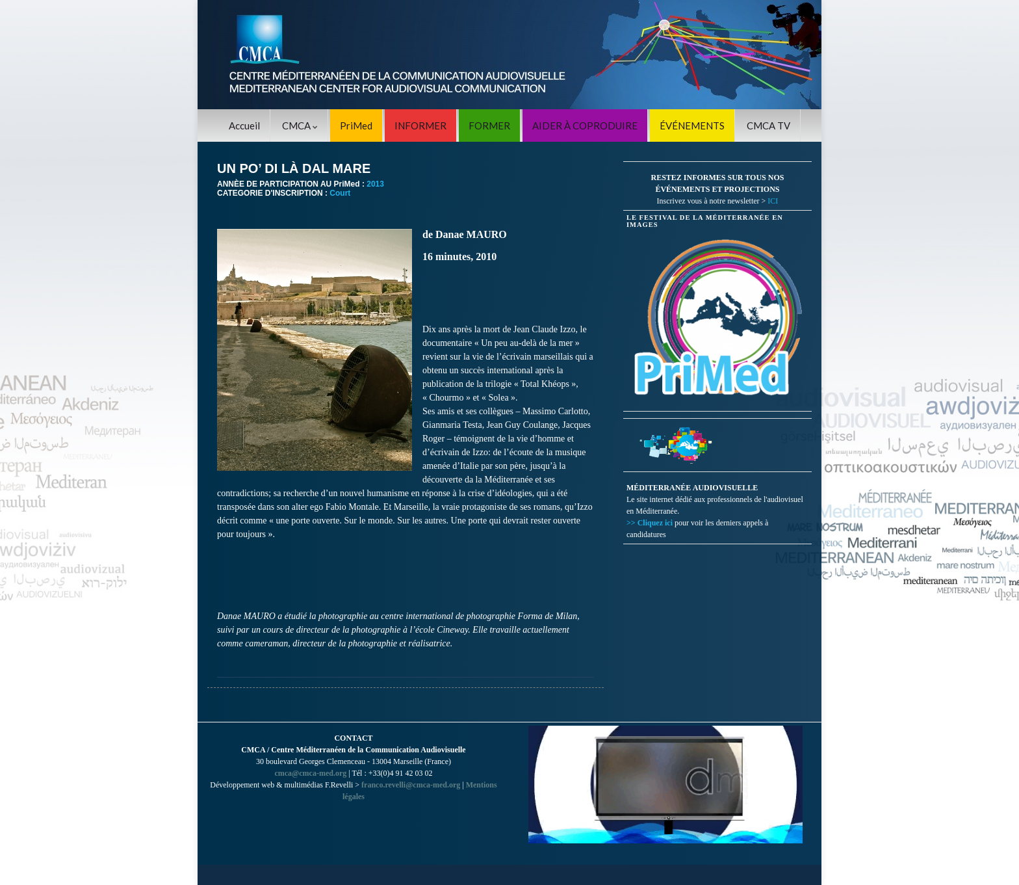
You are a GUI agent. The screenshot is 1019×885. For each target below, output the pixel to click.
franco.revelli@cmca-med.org (410, 784)
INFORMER (420, 125)
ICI (772, 200)
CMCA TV (768, 125)
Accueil (244, 125)
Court (339, 193)
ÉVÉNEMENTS (692, 125)
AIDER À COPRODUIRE (585, 125)
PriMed (356, 125)
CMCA (300, 125)
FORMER (489, 125)
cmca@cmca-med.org (310, 773)
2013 (375, 184)
